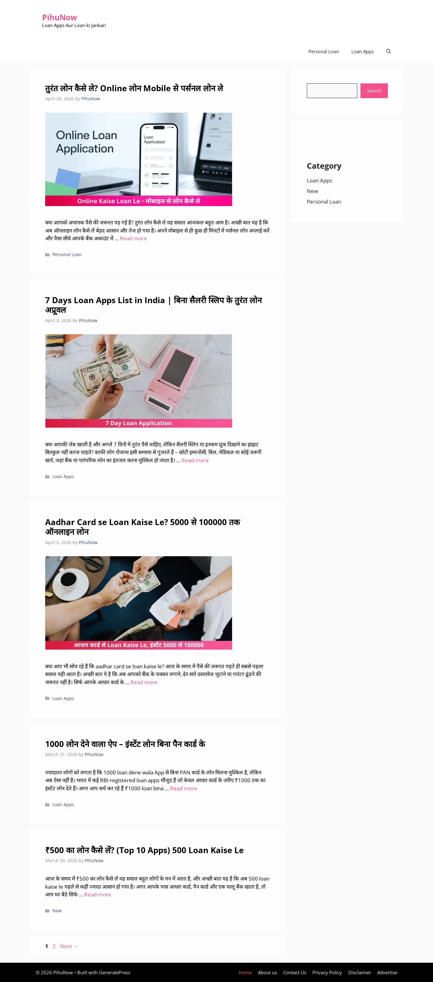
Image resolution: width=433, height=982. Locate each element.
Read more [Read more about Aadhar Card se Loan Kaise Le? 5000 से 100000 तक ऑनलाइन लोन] (144, 682)
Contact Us (294, 972)
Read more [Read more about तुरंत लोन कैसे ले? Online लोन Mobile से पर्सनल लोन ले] (133, 238)
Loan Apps (362, 51)
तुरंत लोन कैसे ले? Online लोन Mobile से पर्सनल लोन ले (134, 88)
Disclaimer (359, 972)
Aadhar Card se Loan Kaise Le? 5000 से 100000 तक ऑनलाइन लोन (142, 526)
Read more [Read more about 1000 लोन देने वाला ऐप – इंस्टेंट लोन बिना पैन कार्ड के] (183, 788)
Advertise (387, 972)
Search (374, 90)
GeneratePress (114, 972)
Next (69, 946)
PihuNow (59, 17)
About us (267, 972)
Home (245, 972)
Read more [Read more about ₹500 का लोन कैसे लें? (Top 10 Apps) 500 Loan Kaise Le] (97, 894)
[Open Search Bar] (388, 51)
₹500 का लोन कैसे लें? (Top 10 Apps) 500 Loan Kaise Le (144, 850)
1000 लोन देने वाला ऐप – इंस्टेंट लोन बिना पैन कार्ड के (125, 743)
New (57, 911)
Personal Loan (323, 51)
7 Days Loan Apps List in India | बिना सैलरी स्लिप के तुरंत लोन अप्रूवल (153, 304)
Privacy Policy (327, 972)
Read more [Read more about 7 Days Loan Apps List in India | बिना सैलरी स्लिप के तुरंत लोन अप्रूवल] (195, 460)
